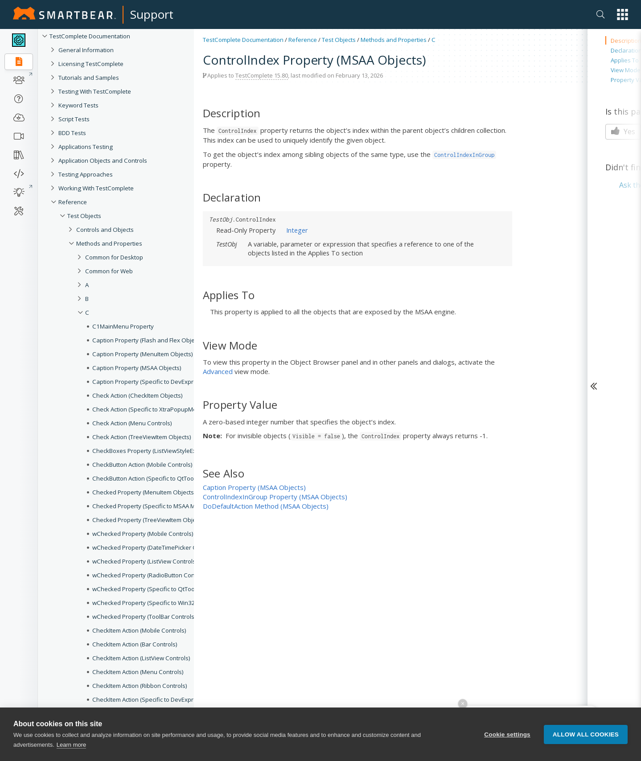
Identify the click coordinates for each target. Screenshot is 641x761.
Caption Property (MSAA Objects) (254, 487)
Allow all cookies (586, 734)
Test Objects (339, 40)
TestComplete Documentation (243, 40)
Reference (302, 40)
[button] (622, 14)
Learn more (71, 744)
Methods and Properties (394, 40)
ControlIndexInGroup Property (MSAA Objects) (275, 496)
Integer (297, 230)
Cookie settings (507, 734)
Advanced (218, 371)
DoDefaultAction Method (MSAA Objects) (266, 506)
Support (151, 14)
